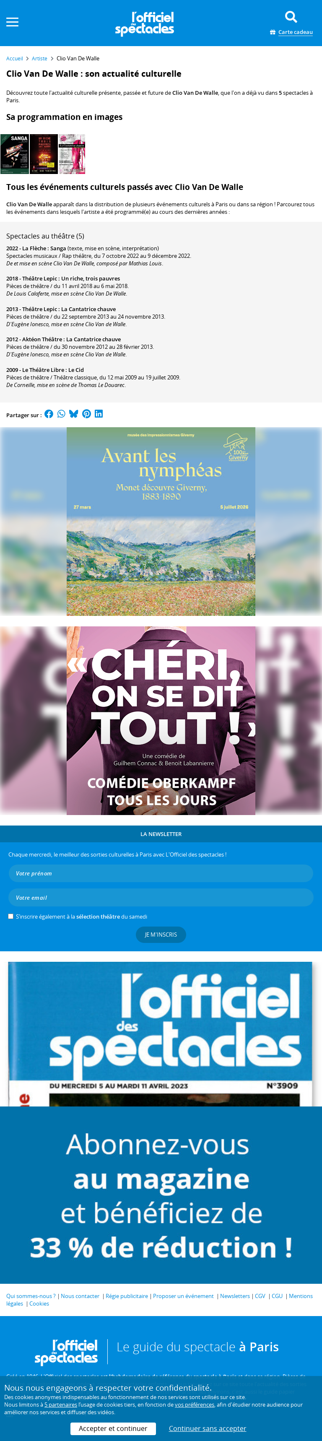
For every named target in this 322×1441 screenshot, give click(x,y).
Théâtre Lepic (39, 278)
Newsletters (235, 1296)
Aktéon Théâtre (42, 339)
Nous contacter (80, 1296)
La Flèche (34, 248)
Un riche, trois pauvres (90, 278)
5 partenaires (60, 1404)
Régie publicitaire (127, 1296)
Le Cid (76, 370)
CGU (277, 1296)
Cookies (39, 1303)
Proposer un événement (183, 1296)
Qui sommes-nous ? (31, 1296)
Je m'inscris (161, 934)
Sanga (58, 248)
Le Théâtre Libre (43, 370)
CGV (260, 1296)
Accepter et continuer (113, 1428)
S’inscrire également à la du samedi (81, 916)
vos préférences (194, 1404)
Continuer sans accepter (208, 1428)
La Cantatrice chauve (88, 309)
